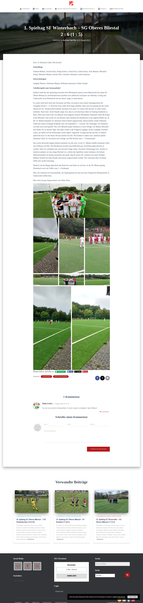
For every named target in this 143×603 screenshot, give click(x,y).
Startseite (25, 9)
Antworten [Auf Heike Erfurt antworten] (104, 412)
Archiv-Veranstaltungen (66, 9)
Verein (102, 9)
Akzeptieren (132, 597)
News (36, 9)
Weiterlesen (30, 539)
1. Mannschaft (46, 376)
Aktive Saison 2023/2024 (60, 376)
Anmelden (59, 591)
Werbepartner (116, 9)
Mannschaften (87, 9)
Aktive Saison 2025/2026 (33, 516)
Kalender (47, 9)
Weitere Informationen (119, 596)
